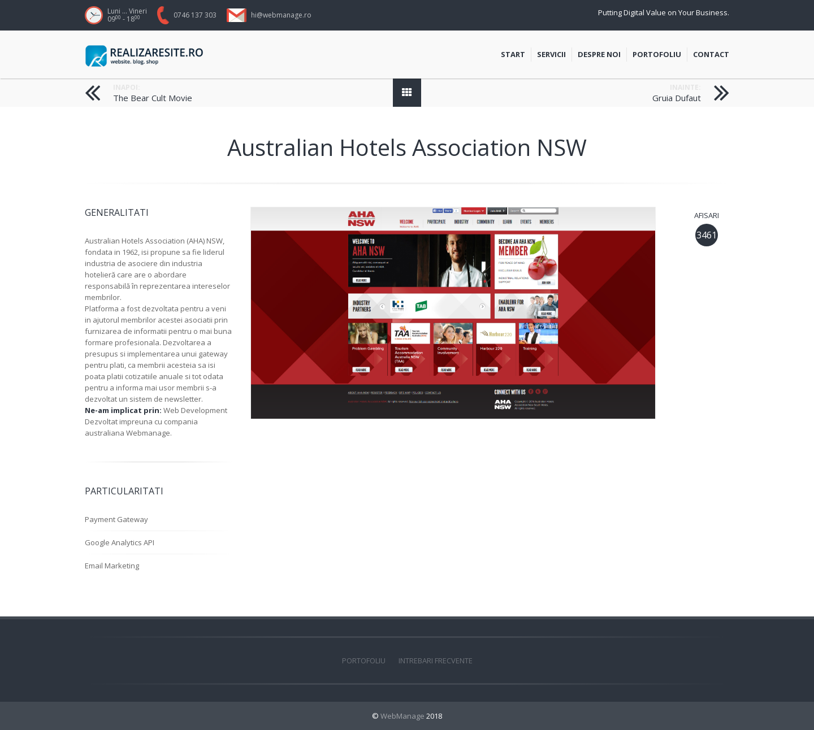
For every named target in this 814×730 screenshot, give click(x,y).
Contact (711, 55)
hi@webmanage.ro (281, 15)
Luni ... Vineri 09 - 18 (127, 15)
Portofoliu (660, 55)
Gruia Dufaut (676, 97)
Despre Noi (599, 55)
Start (516, 55)
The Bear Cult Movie (152, 97)
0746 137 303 (195, 15)
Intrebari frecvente (436, 660)
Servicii (554, 55)
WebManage (402, 716)
